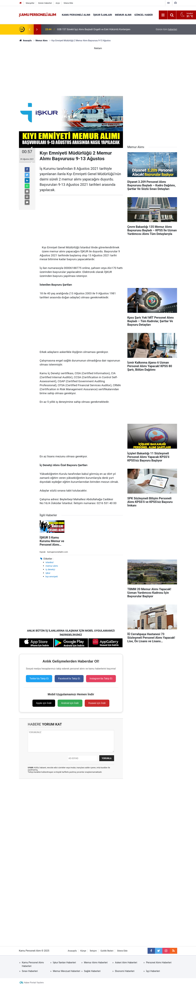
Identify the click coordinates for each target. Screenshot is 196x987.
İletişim (93, 951)
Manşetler (30, 3)
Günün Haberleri (45, 3)
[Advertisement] (98, 71)
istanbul (49, 562)
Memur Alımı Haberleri (96, 962)
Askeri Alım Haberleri (126, 962)
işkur (48, 573)
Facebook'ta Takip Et (69, 678)
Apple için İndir (44, 703)
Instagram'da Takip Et (101, 678)
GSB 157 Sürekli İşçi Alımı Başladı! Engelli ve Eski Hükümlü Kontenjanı (93, 29)
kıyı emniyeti (52, 576)
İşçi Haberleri (153, 971)
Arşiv (58, 3)
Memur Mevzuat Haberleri (66, 971)
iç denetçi (50, 569)
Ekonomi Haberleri (124, 971)
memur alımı (52, 566)
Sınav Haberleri (30, 971)
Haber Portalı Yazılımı (34, 982)
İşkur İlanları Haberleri (64, 962)
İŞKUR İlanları (102, 14)
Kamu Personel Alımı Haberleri (33, 964)
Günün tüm (166, 29)
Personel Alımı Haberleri (158, 962)
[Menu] (163, 15)
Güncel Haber (143, 14)
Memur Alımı (123, 14)
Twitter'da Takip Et (39, 678)
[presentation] (29, 29)
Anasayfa (72, 951)
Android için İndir (70, 703)
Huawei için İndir (97, 703)
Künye (83, 951)
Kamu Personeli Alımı (76, 14)
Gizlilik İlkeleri (106, 951)
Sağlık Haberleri (92, 971)
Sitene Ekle (68, 3)
